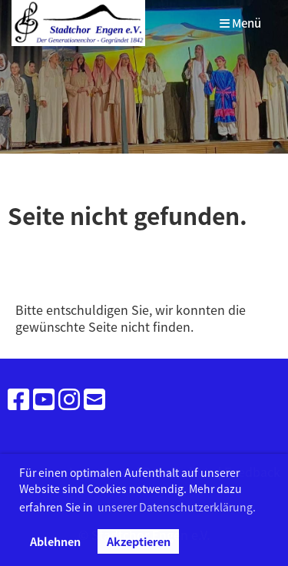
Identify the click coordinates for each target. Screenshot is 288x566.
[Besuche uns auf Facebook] (18, 398)
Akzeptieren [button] (138, 541)
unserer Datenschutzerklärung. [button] (177, 507)
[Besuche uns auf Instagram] (69, 398)
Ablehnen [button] (55, 541)
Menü (240, 23)
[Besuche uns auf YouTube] (44, 398)
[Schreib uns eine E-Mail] (94, 398)
